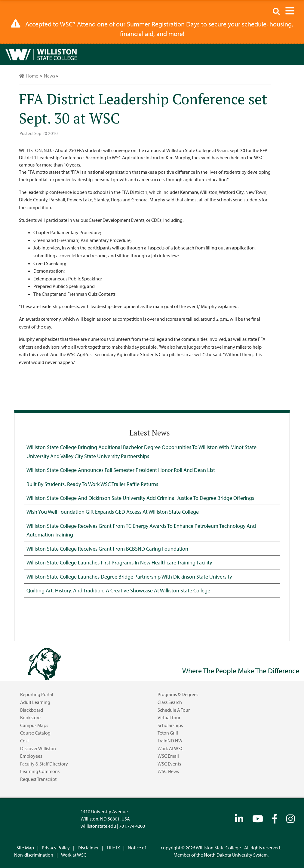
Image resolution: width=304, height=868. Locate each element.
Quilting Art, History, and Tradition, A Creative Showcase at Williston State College (118, 590)
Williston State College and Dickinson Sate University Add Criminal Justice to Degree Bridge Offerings (140, 497)
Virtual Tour (169, 717)
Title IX (113, 848)
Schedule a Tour (174, 710)
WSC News (168, 771)
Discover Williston (38, 748)
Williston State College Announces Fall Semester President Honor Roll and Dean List (120, 469)
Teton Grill (168, 733)
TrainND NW (170, 741)
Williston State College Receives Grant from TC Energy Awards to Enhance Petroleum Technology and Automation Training (141, 530)
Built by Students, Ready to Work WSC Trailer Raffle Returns (92, 483)
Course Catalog (35, 733)
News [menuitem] (49, 76)
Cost (24, 741)
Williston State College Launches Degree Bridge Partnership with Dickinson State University (129, 576)
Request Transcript (38, 779)
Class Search (170, 702)
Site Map (25, 848)
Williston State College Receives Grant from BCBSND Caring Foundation (107, 548)
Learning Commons (40, 771)
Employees (31, 756)
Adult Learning (35, 702)
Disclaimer (88, 848)
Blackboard (31, 710)
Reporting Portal (36, 694)
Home (28, 76)
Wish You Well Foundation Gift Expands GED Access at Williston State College (112, 511)
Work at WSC (170, 748)
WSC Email (168, 756)
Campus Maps (34, 725)
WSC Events (169, 764)
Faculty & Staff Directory (44, 764)
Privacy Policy (56, 848)
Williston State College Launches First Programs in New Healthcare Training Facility (119, 562)
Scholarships (170, 725)
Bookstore (30, 717)
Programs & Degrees (178, 694)
